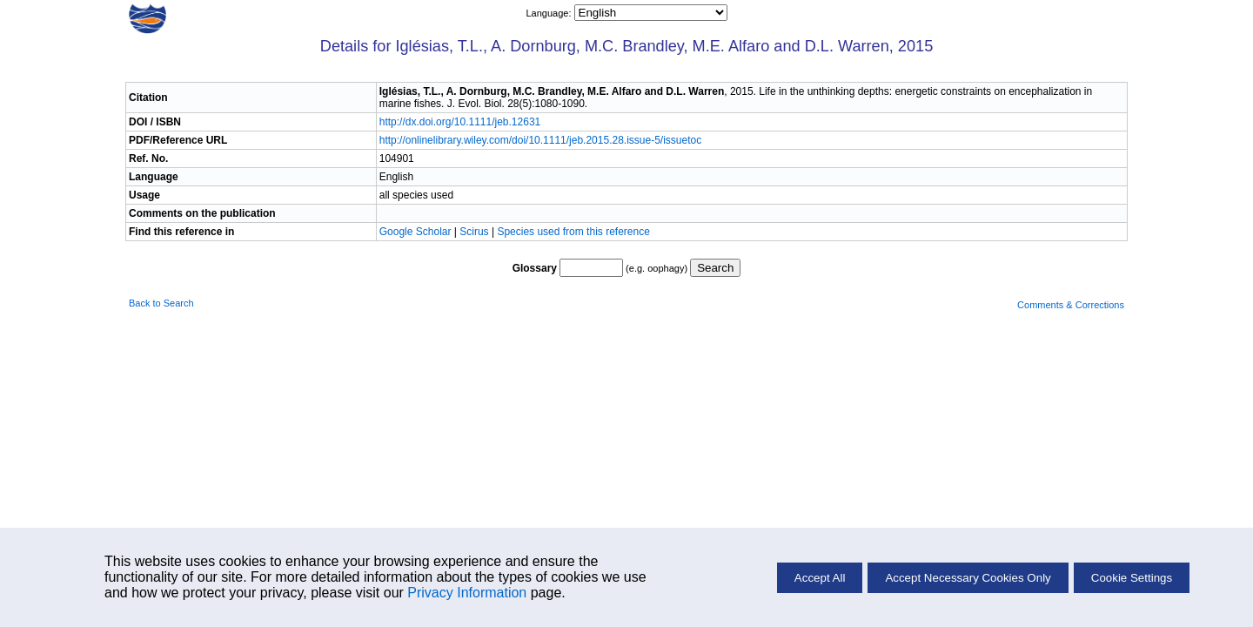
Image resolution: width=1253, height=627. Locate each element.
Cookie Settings (1131, 577)
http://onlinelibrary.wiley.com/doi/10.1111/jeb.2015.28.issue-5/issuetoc (540, 140)
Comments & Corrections (1070, 305)
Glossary (535, 268)
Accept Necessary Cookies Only (967, 577)
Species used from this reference (573, 232)
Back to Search (161, 303)
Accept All (820, 577)
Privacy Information (466, 592)
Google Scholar (416, 232)
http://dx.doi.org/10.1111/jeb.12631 (459, 122)
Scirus (473, 232)
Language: (549, 13)
